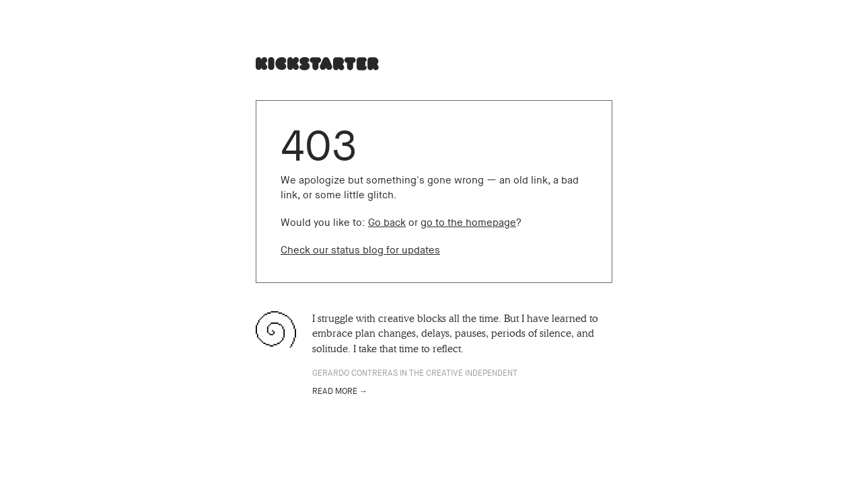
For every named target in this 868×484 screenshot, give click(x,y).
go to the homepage (468, 222)
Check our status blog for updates (360, 250)
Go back (387, 222)
